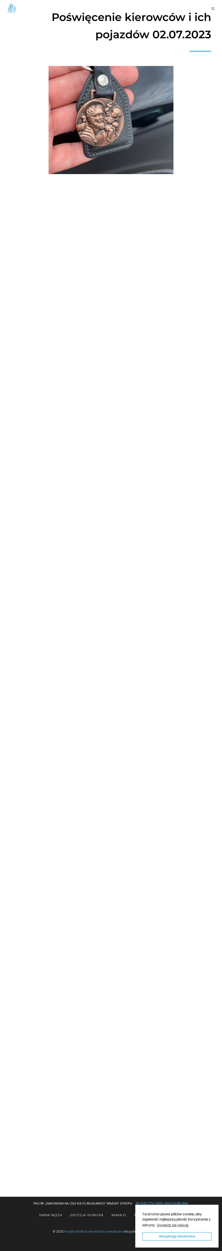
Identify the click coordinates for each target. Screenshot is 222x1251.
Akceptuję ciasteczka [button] (177, 1236)
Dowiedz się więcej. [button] (173, 1225)
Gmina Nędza (50, 1215)
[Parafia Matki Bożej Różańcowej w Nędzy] (11, 8)
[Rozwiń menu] (213, 8)
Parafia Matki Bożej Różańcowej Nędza (93, 1231)
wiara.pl (119, 1215)
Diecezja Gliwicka (87, 1215)
